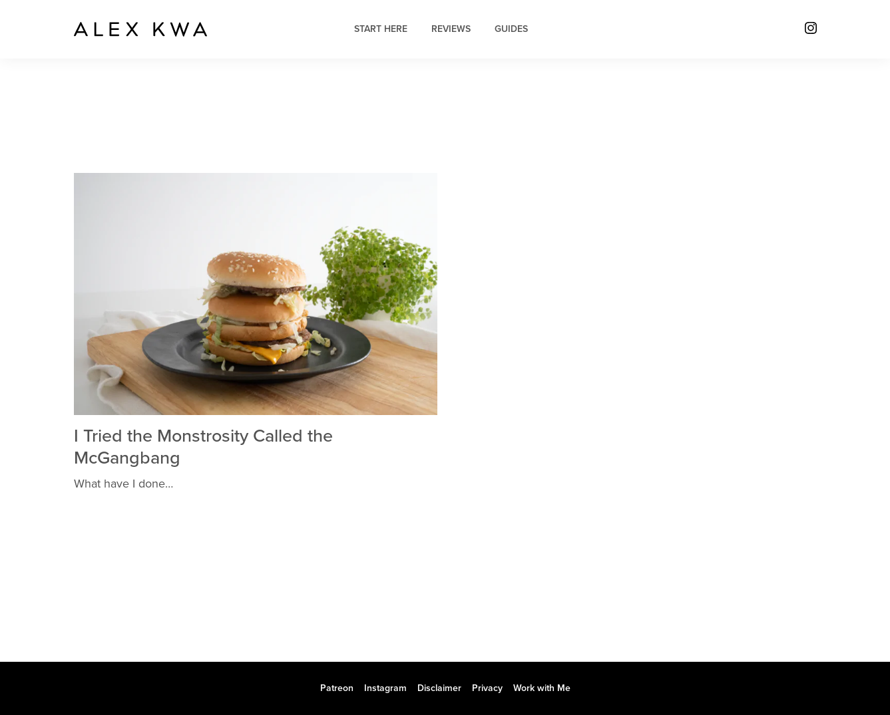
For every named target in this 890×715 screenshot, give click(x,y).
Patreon (336, 688)
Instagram (385, 688)
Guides (511, 29)
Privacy (487, 688)
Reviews (451, 29)
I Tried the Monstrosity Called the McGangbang (203, 446)
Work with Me (541, 688)
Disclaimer (439, 688)
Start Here (380, 29)
